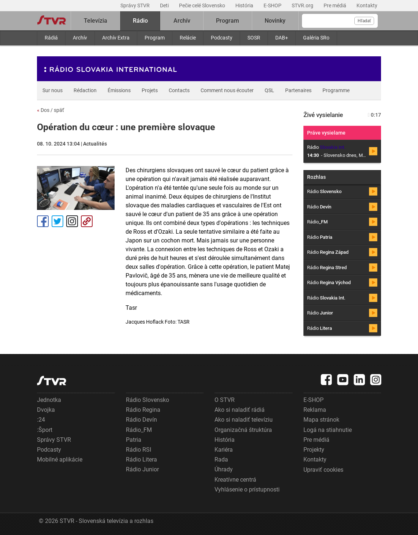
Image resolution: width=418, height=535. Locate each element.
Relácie (188, 38)
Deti (165, 5)
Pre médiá (335, 5)
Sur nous (52, 90)
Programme (336, 90)
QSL (269, 90)
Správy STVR (135, 5)
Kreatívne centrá (235, 479)
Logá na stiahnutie (327, 429)
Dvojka (46, 409)
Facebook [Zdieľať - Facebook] (43, 221)
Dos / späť (50, 110)
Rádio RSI (138, 449)
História (244, 5)
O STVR (224, 399)
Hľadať (364, 20)
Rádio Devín (141, 419)
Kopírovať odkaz (87, 221)
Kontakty (367, 5)
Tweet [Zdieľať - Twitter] (57, 221)
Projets (150, 90)
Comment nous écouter (227, 90)
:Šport (44, 429)
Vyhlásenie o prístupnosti (247, 489)
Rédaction (85, 90)
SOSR (253, 38)
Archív (80, 38)
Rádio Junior (142, 469)
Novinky (275, 20)
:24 (41, 419)
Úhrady (223, 469)
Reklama (314, 409)
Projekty (313, 449)
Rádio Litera (141, 459)
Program (155, 38)
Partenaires (298, 90)
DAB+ (281, 38)
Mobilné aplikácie (59, 459)
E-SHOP (273, 5)
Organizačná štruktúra (243, 429)
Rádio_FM (139, 429)
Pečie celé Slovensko (202, 5)
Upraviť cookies (323, 469)
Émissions (119, 90)
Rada (221, 459)
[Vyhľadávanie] (340, 21)
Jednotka (49, 399)
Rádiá (51, 38)
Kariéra (223, 449)
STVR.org (303, 5)
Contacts (179, 90)
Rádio (140, 20)
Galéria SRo (316, 38)
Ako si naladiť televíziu (243, 419)
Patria (133, 439)
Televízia (95, 20)
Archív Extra (116, 38)
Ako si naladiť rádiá (239, 409)
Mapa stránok (321, 419)
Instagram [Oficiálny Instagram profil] (72, 221)
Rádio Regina (143, 409)
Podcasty (221, 38)
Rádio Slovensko (147, 399)
